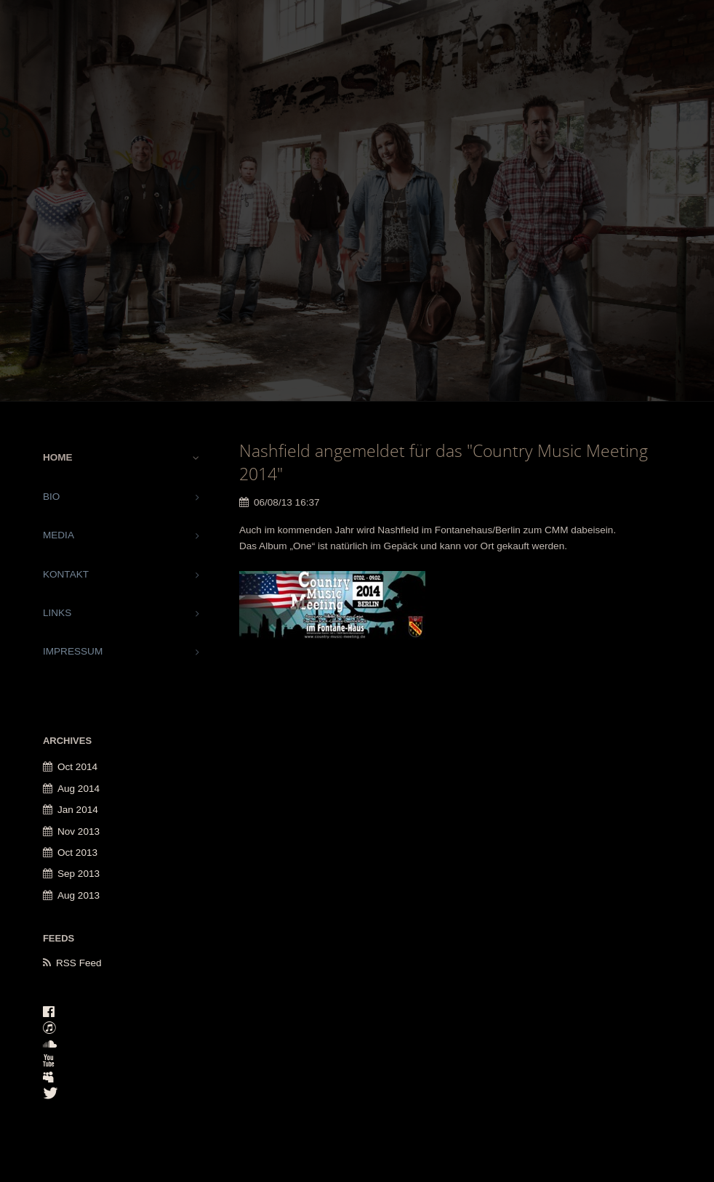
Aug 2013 (78, 895)
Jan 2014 (77, 809)
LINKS (57, 612)
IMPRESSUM (73, 651)
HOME (58, 457)
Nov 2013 (78, 831)
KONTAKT (66, 574)
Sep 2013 (78, 873)
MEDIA (58, 535)
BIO (51, 496)
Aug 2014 (78, 788)
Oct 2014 (77, 766)
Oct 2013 (77, 852)
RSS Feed (79, 963)
